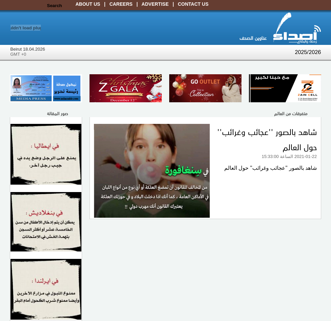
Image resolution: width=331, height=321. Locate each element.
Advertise (155, 4)
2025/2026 (308, 52)
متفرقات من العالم (290, 113)
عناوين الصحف (252, 37)
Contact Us (193, 4)
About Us (88, 4)
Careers (120, 4)
